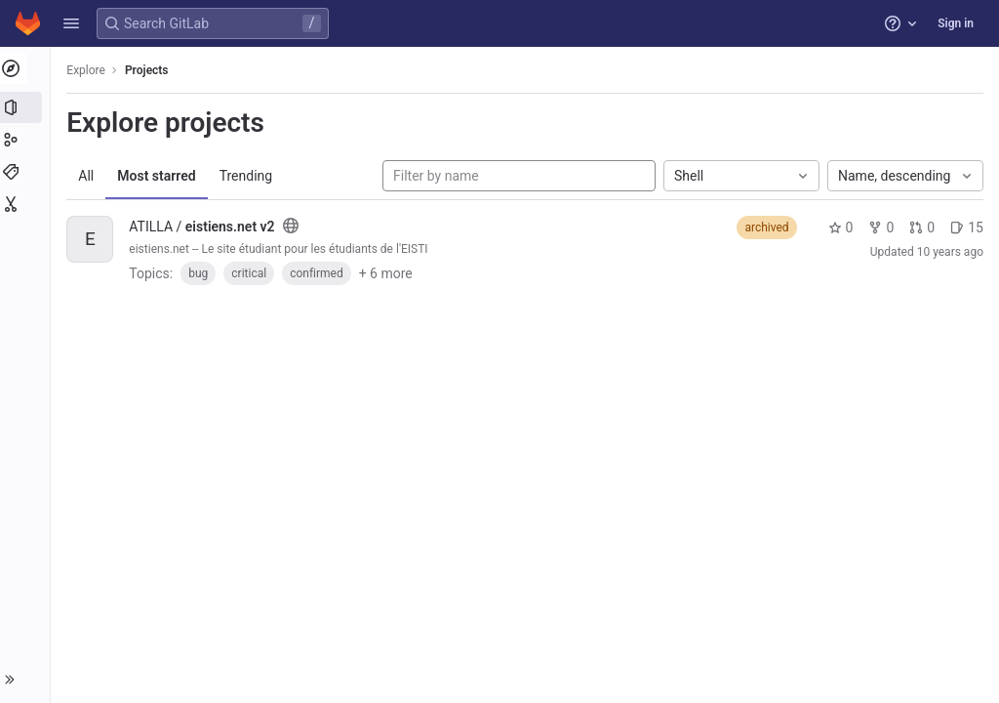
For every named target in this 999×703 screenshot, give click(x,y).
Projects (151, 70)
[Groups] (27, 139)
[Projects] (27, 107)
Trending (249, 176)
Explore (89, 70)
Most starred (160, 176)
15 (966, 227)
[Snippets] (27, 204)
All (90, 176)
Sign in (956, 23)
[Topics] (27, 171)
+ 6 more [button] (389, 273)
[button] (71, 23)
